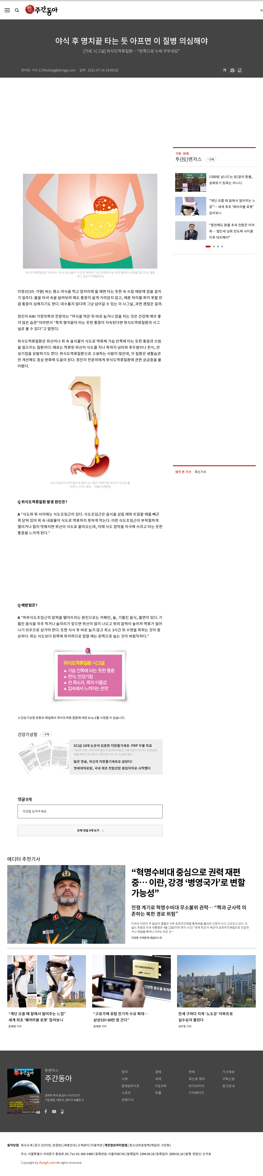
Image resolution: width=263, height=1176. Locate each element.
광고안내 (228, 1086)
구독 (46, 734)
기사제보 (228, 1072)
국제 (158, 1079)
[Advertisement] (80, 568)
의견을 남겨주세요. (35, 811)
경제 (158, 1072)
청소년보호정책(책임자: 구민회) (150, 1145)
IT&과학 (160, 1086)
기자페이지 (196, 1093)
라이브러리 (196, 1086)
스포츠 (126, 1093)
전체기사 (128, 1100)
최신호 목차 (197, 1079)
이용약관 (97, 1145)
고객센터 (83, 1145)
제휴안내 (70, 1145)
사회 (125, 1079)
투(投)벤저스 (188, 159)
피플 (158, 1093)
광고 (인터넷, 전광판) (48, 1145)
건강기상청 (27, 734)
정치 (125, 1072)
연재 (192, 1072)
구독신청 (228, 1079)
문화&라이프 (130, 1086)
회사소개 (27, 1145)
